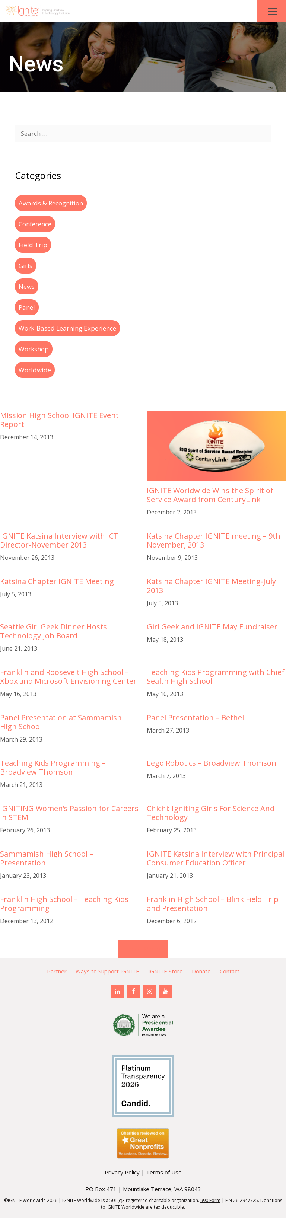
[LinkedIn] (117, 991)
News (27, 286)
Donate (201, 971)
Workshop (34, 349)
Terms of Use (164, 1172)
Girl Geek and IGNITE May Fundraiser (212, 627)
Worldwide (35, 370)
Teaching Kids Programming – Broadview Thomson (53, 767)
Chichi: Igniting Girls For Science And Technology (210, 812)
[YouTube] (165, 991)
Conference (35, 224)
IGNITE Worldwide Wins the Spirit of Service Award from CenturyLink (210, 494)
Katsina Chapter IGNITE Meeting (57, 581)
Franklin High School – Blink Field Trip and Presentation (213, 903)
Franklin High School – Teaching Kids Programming (64, 903)
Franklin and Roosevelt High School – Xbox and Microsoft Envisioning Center (68, 676)
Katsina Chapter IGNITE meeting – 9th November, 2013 (213, 540)
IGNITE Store (165, 971)
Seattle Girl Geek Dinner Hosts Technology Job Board (53, 631)
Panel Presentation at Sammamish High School (61, 721)
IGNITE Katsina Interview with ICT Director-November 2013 (59, 540)
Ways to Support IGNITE (107, 971)
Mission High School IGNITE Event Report (59, 419)
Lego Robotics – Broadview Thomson (211, 763)
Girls (25, 265)
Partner (57, 971)
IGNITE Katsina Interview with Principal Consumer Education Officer (215, 858)
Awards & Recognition (51, 203)
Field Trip (33, 244)
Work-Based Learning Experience (67, 328)
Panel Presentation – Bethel (195, 717)
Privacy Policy (122, 1172)
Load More (143, 948)
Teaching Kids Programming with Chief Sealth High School (216, 676)
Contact (229, 971)
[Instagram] (149, 991)
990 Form (210, 1200)
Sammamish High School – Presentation (46, 858)
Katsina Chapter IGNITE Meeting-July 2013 (211, 585)
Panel (27, 307)
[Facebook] (133, 991)
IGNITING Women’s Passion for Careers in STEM (69, 812)
